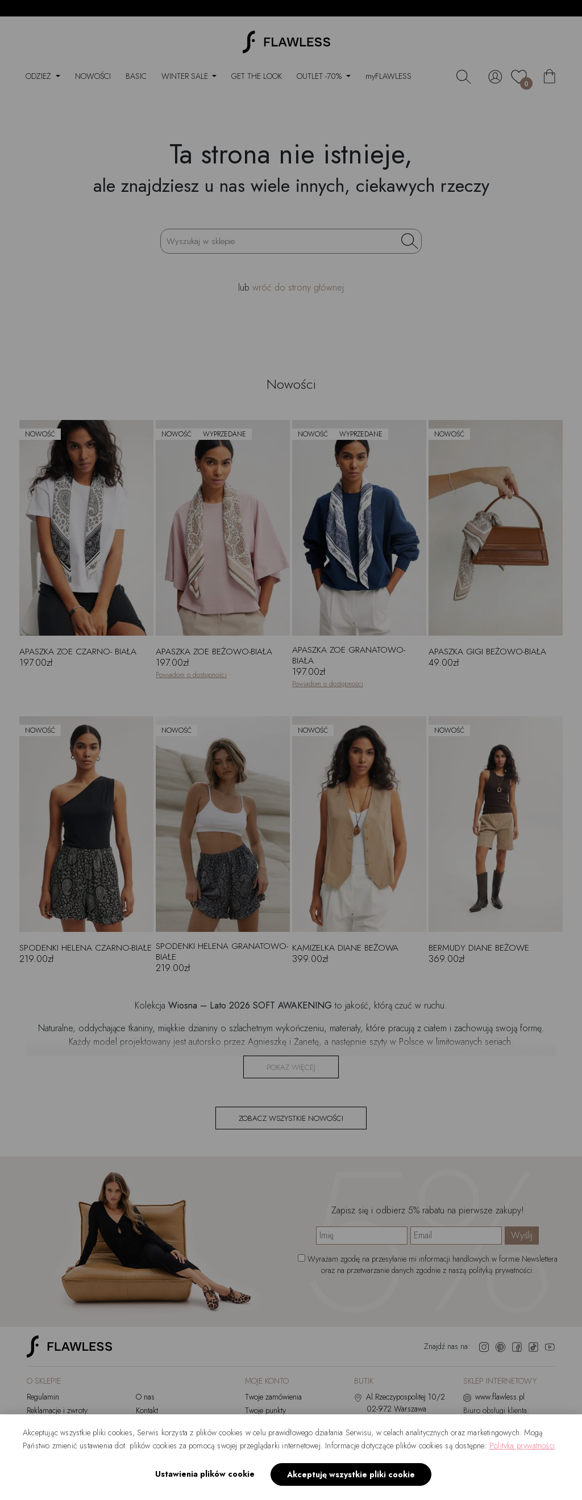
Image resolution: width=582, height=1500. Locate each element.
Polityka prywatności (522, 1445)
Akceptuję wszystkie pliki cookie (351, 1474)
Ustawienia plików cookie (205, 1474)
